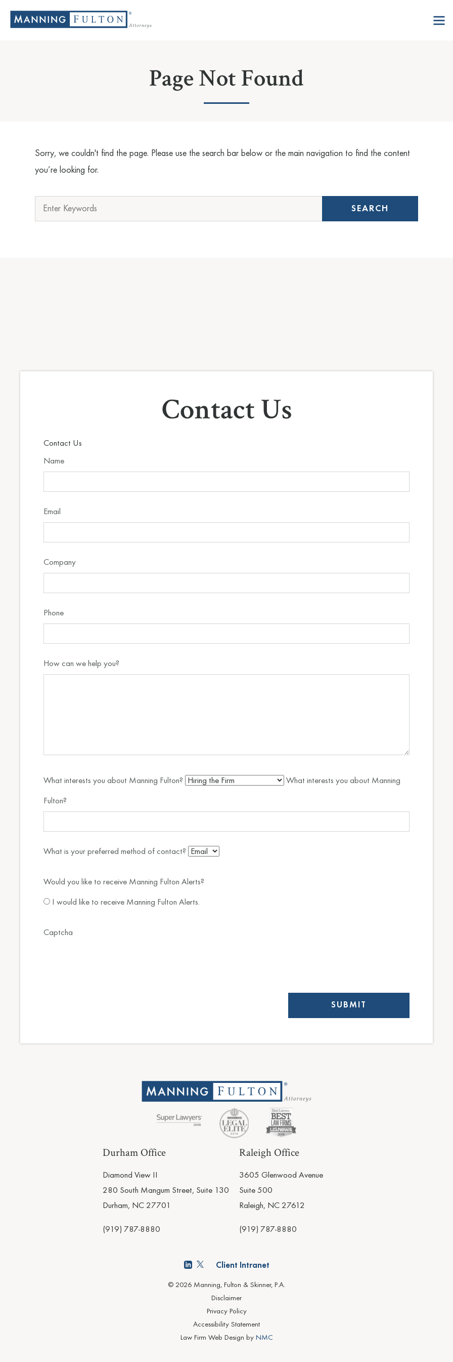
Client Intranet (242, 1265)
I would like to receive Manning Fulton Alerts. (121, 902)
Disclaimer (226, 1298)
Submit (349, 1005)
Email (52, 512)
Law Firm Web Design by (226, 1338)
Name (53, 461)
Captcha (58, 932)
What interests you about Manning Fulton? (114, 780)
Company (59, 562)
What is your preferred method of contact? (115, 851)
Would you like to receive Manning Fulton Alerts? (123, 882)
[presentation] (120, 963)
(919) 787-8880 (131, 1229)
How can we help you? (81, 663)
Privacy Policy (227, 1311)
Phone (53, 613)
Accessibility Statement (226, 1325)
